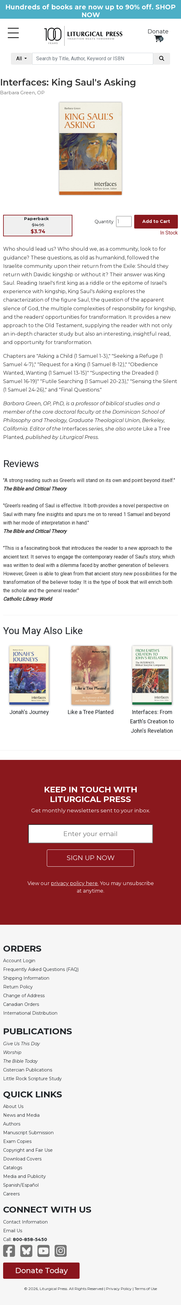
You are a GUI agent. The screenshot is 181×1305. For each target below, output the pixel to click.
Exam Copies (17, 1141)
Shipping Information (26, 978)
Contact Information (25, 1222)
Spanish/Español (21, 1185)
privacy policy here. (75, 883)
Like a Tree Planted (91, 712)
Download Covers (22, 1159)
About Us (13, 1106)
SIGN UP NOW (91, 858)
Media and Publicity (24, 1176)
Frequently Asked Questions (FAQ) (41, 969)
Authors (11, 1124)
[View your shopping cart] (158, 38)
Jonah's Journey (29, 712)
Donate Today (41, 1270)
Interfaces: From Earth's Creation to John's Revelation (152, 721)
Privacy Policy (119, 1288)
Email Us (12, 1231)
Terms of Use (146, 1288)
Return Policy (18, 987)
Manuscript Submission (28, 1132)
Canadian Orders (21, 1004)
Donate (158, 31)
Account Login (19, 960)
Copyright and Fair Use (28, 1150)
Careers (11, 1194)
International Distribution (30, 1013)
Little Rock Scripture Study (32, 1078)
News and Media (21, 1115)
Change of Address (24, 995)
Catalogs (12, 1167)
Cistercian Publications (27, 1070)
